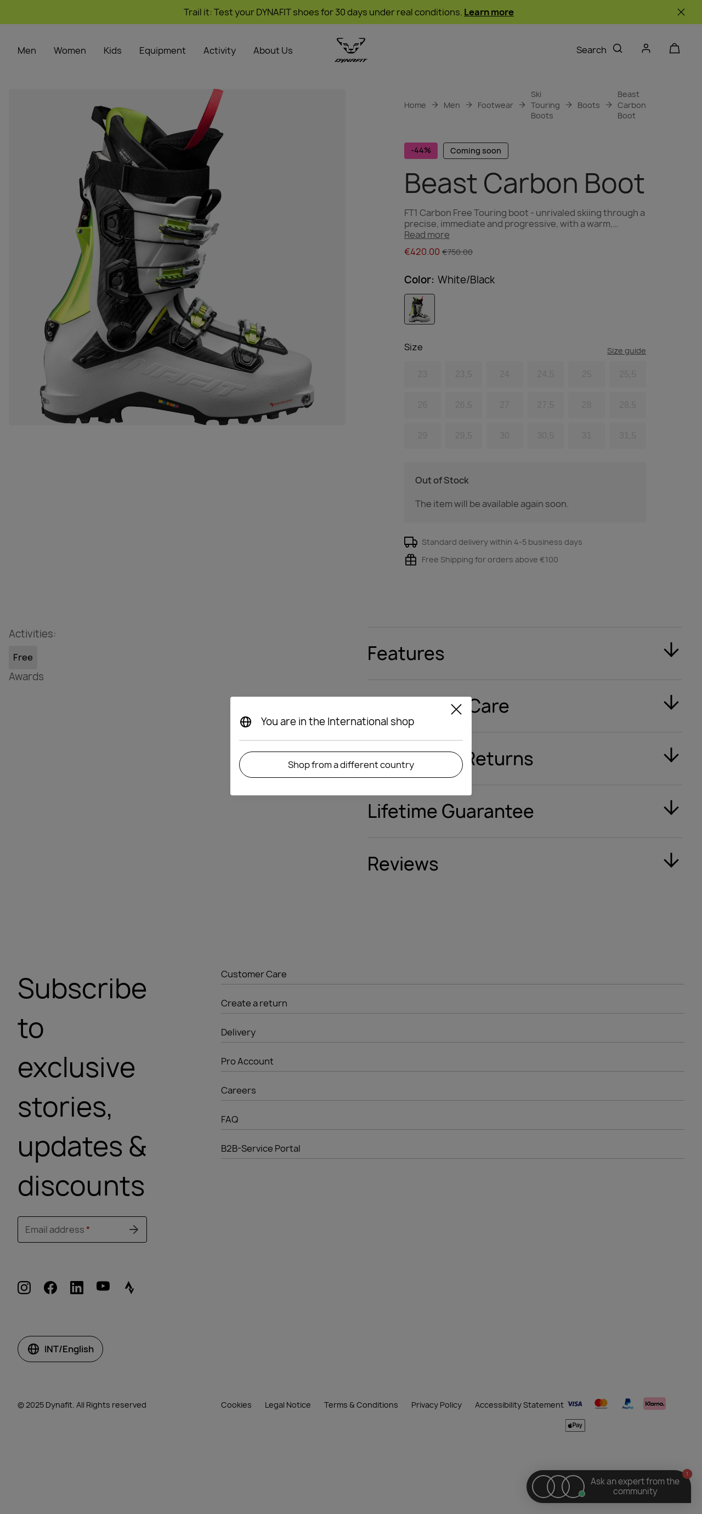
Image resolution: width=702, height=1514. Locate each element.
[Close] (456, 711)
